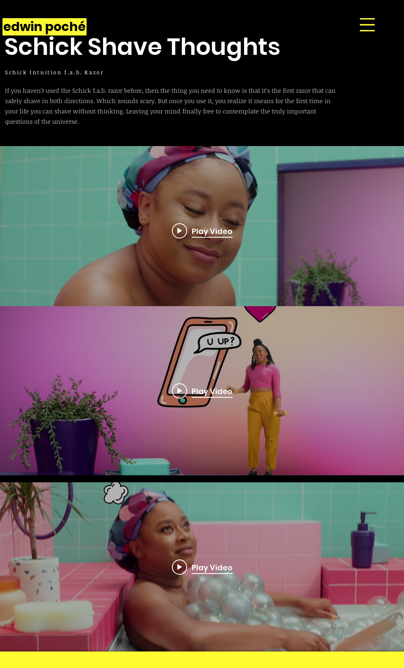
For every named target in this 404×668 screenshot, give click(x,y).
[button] (367, 24)
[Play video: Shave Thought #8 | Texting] (202, 390)
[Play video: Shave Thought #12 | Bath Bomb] (202, 567)
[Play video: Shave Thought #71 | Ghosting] (202, 230)
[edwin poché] (44, 26)
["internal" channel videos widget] (202, 230)
